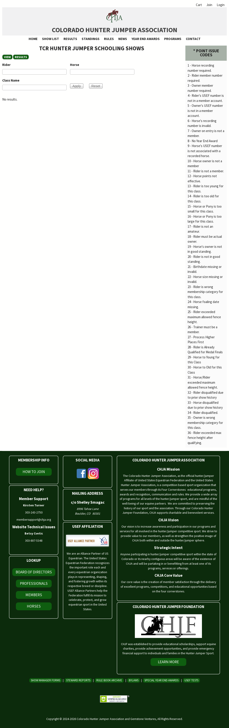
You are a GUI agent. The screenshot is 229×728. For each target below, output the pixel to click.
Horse (74, 65)
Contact (193, 39)
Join (209, 5)
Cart (199, 5)
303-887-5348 (33, 541)
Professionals (34, 583)
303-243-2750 (33, 512)
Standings (91, 39)
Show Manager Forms (45, 680)
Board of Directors (34, 572)
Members (33, 594)
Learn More (168, 661)
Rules (109, 39)
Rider (6, 65)
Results (70, 39)
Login (221, 5)
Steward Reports (78, 680)
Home (33, 39)
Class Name (10, 80)
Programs (172, 39)
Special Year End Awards (161, 680)
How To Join (34, 471)
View (7, 57)
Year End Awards (145, 39)
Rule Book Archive (109, 680)
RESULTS (22, 57)
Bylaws (133, 680)
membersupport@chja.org (34, 520)
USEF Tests (191, 680)
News (122, 39)
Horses (34, 606)
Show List (50, 39)
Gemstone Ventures (143, 719)
